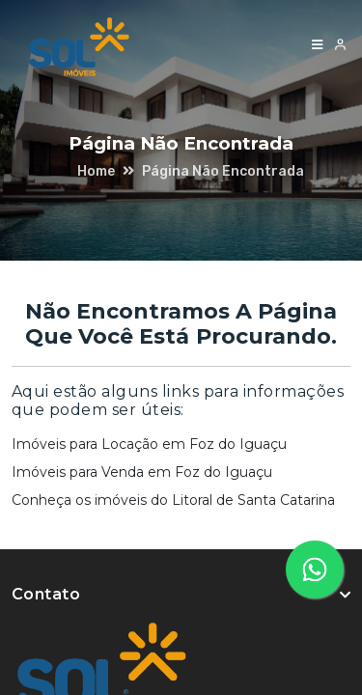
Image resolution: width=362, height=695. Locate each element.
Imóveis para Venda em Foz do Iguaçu (142, 472)
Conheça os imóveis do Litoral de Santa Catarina (173, 500)
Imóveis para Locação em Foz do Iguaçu (149, 444)
